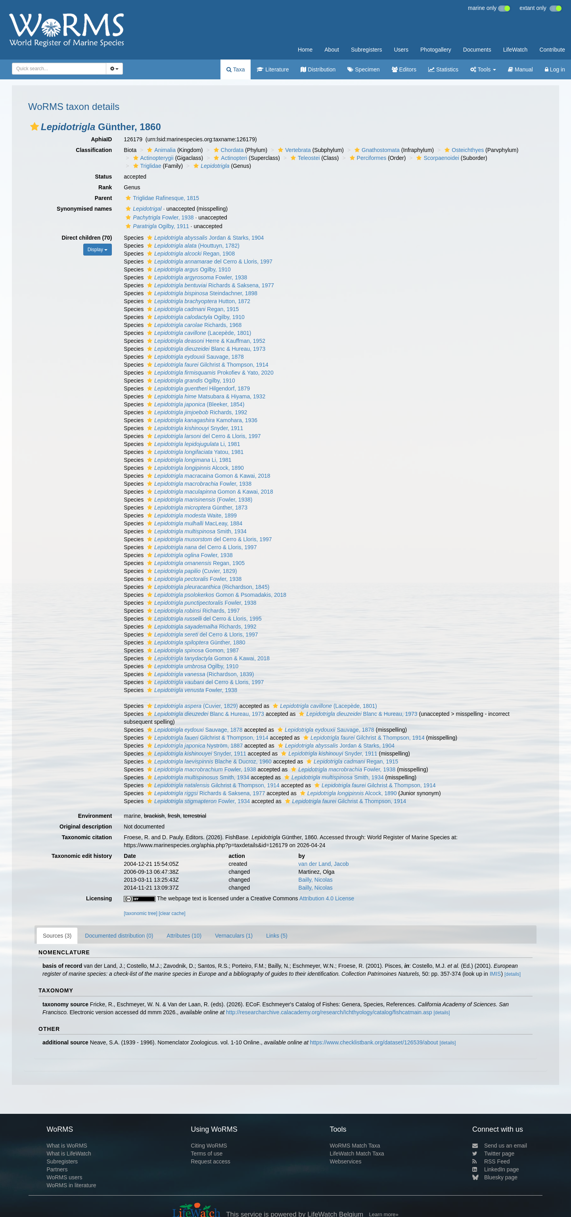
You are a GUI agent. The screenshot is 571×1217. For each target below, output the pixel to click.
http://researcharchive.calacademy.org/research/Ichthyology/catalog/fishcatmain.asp (329, 1012)
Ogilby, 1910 (188, 269)
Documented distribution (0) (119, 935)
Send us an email (499, 1145)
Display (98, 249)
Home (305, 49)
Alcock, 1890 (194, 468)
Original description (85, 826)
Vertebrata (293, 150)
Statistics (443, 69)
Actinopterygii (152, 158)
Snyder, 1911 (194, 428)
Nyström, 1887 (194, 745)
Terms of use (206, 1153)
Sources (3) (57, 935)
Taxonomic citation (87, 837)
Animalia (160, 150)
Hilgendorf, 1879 (197, 388)
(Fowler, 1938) (198, 499)
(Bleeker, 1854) (194, 404)
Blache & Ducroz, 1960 (208, 761)
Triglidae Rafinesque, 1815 (161, 198)
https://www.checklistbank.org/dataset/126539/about (374, 1042)
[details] (512, 974)
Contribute (552, 49)
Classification (94, 150)
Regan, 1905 (195, 563)
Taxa (235, 69)
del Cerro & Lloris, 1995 (203, 618)
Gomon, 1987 (192, 650)
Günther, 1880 (195, 642)
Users (401, 49)
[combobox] (59, 69)
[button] (34, 126)
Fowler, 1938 (159, 217)
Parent (103, 198)
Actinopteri (229, 158)
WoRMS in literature (71, 1185)
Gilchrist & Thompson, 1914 (206, 364)
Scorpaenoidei (436, 158)
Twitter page (493, 1153)
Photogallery (435, 49)
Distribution (318, 69)
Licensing (99, 898)
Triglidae (146, 166)
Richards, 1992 (196, 412)
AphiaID (101, 139)
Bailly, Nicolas (316, 880)
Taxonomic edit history (82, 856)
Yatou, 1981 (194, 452)
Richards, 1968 (193, 325)
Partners (56, 1169)
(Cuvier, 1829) (191, 571)
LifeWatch (515, 49)
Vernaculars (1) (234, 935)
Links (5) (276, 935)
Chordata (228, 150)
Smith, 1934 (196, 531)
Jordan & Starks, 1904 (204, 238)
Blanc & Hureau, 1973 (205, 349)
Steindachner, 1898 (201, 293)
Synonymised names (84, 209)
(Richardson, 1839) (199, 674)
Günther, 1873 (196, 507)
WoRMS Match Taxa (355, 1145)
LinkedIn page (495, 1169)
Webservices (346, 1161)
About (331, 49)
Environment (95, 816)
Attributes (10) (184, 935)
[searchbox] (56, 68)
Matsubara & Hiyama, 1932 (205, 396)
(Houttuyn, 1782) (192, 245)
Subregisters (366, 49)
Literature (273, 69)
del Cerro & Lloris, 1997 (208, 261)
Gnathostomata (376, 150)
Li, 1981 (192, 444)
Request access (210, 1161)
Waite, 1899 (191, 515)
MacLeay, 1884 (193, 523)
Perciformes (367, 158)
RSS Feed (491, 1161)
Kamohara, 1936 (201, 420)
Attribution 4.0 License (326, 898)
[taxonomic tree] (140, 913)
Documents (477, 49)
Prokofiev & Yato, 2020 (209, 372)
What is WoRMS (66, 1145)
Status (103, 176)
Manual (520, 69)
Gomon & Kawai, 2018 (207, 476)
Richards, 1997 (192, 611)
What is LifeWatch (68, 1153)
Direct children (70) (87, 238)
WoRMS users (64, 1177)
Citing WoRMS (209, 1145)
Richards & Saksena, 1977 (209, 285)
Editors (404, 69)
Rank (105, 187)
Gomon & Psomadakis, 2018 (215, 595)
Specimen (363, 69)
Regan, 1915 (192, 309)
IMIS (495, 974)
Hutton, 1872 (197, 301)
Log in (555, 69)
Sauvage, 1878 (194, 357)
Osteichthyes (463, 150)
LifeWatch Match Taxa (357, 1153)
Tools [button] (483, 69)
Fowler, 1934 (197, 801)
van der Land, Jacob (324, 864)
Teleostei (304, 158)
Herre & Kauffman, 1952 (205, 341)
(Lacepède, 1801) (198, 333)
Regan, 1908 (190, 253)
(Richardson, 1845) (207, 587)
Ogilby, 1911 (156, 226)
